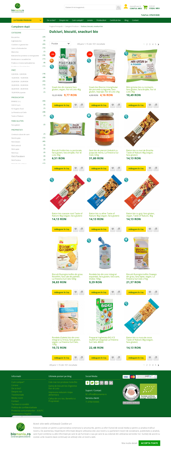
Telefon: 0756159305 (150, 15)
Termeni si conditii (20, 404)
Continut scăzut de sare (20, 134)
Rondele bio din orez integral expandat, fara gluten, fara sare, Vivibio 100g (104, 276)
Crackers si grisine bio (19, 44)
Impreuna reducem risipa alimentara (60, 393)
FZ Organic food (17, 109)
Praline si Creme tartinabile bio (23, 63)
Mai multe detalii (129, 443)
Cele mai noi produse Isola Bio (63, 382)
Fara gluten (15, 125)
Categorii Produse (22, 20)
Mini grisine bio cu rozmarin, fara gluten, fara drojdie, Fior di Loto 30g (141, 89)
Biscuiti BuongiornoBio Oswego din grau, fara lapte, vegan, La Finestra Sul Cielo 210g (141, 276)
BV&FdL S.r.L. (16, 101)
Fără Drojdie (16, 138)
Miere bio (15, 52)
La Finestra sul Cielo (19, 112)
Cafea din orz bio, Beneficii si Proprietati (62, 399)
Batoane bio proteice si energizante (25, 55)
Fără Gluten (15, 142)
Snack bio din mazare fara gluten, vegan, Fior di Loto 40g (66, 88)
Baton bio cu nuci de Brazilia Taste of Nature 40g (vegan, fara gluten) (139, 152)
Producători (101, 20)
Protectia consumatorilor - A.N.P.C (27, 410)
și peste (18, 92)
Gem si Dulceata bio (19, 48)
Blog (126, 20)
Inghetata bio (16, 41)
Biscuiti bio (15, 37)
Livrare (90, 20)
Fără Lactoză (16, 145)
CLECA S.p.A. (16, 105)
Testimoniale (17, 394)
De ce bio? (51, 20)
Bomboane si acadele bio (21, 59)
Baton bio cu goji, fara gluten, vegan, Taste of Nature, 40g (140, 214)
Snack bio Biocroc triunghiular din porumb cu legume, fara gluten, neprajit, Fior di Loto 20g (104, 89)
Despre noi (63, 20)
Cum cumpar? (17, 382)
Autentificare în (136, 7)
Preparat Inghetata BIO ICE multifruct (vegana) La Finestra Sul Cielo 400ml (103, 339)
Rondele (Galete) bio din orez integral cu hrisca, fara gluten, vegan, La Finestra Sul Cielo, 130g (66, 340)
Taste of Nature (17, 116)
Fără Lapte (15, 149)
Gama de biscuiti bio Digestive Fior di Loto (63, 387)
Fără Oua (14, 153)
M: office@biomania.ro (96, 394)
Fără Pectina (16, 160)
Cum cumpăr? (77, 20)
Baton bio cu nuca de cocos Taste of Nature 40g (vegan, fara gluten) (139, 339)
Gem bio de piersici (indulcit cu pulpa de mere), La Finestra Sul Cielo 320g (103, 152)
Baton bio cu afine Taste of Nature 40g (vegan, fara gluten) (104, 214)
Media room (17, 398)
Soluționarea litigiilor (21, 413)
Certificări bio (115, 20)
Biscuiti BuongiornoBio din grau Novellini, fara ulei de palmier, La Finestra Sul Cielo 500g (67, 276)
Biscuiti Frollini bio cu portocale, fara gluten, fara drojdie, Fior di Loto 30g (67, 152)
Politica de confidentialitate (24, 407)
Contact (135, 20)
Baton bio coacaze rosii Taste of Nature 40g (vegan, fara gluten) (67, 214)
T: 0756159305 (92, 401)
